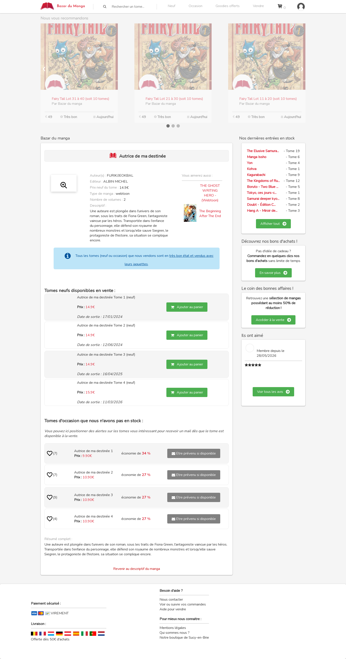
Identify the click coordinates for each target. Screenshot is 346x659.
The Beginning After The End (210, 213)
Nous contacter (171, 599)
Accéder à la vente (273, 319)
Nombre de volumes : (106, 199)
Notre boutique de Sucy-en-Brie (184, 637)
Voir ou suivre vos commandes (183, 604)
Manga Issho (256, 157)
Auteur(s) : (98, 175)
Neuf (171, 6)
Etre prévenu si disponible (194, 453)
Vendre (258, 6)
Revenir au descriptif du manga (136, 568)
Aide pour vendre (173, 609)
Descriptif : (98, 205)
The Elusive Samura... (263, 151)
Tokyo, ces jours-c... (261, 192)
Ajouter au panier (187, 307)
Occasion (195, 6)
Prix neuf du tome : (104, 187)
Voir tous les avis (273, 391)
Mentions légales (173, 627)
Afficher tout (273, 223)
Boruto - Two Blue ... (262, 186)
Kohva (251, 168)
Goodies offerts (228, 6)
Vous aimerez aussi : (197, 175)
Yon (249, 162)
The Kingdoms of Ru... (263, 180)
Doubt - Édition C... (261, 204)
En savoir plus (273, 272)
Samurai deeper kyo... (263, 198)
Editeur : (96, 181)
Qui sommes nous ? (175, 632)
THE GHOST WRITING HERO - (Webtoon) (210, 193)
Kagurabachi (256, 174)
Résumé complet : (58, 539)
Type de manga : (102, 193)
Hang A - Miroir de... (262, 210)
